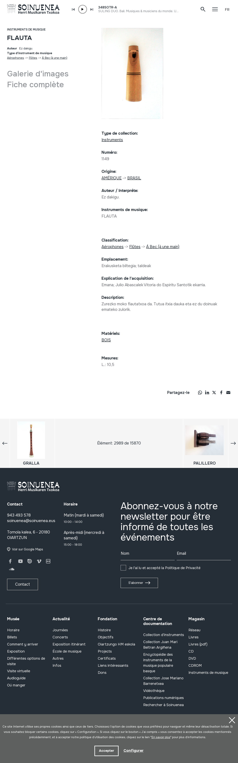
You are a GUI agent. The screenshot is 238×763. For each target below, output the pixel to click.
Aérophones (15, 58)
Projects (105, 651)
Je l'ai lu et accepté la (164, 568)
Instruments (112, 139)
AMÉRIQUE (111, 178)
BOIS (106, 340)
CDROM (195, 665)
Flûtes (33, 58)
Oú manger (16, 685)
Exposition (16, 651)
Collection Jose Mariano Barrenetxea (163, 681)
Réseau (194, 630)
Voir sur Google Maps (27, 549)
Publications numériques (163, 698)
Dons (102, 672)
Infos (57, 665)
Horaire (13, 630)
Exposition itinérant (69, 644)
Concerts (60, 637)
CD (191, 651)
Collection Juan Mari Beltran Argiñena (160, 645)
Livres (193, 637)
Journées (60, 630)
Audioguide (16, 678)
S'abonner (135, 583)
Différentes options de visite (26, 661)
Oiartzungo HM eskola (116, 644)
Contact (22, 584)
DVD (192, 658)
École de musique (67, 651)
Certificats (107, 658)
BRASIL (134, 178)
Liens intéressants (113, 665)
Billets (12, 637)
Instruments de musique (26, 29)
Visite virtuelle (18, 671)
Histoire (104, 630)
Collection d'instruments (163, 635)
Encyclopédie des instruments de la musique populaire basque (158, 662)
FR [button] (227, 9)
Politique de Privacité (182, 568)
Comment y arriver (22, 644)
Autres (58, 658)
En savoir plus (160, 737)
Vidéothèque (153, 691)
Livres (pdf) (198, 644)
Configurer (133, 750)
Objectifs (105, 637)
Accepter (106, 751)
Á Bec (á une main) (54, 58)
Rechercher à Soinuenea (163, 705)
